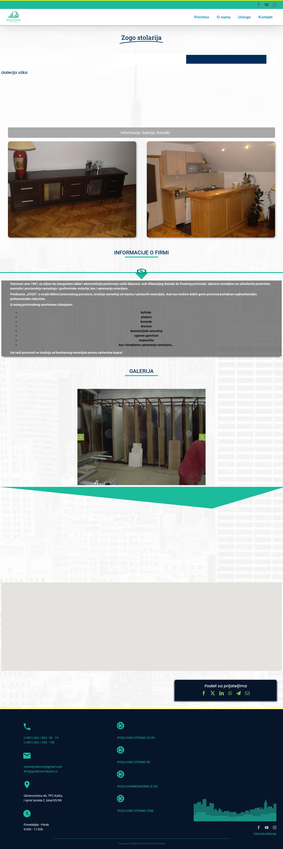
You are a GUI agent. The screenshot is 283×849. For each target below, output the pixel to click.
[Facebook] (203, 693)
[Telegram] (238, 693)
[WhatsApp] (230, 693)
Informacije (130, 132)
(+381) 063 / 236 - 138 (39, 742)
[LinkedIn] (221, 693)
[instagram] (274, 827)
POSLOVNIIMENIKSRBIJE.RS (137, 786)
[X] (212, 693)
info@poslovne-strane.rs (40, 771)
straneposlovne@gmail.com (43, 766)
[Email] (247, 693)
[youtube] (266, 827)
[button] (80, 437)
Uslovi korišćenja (265, 834)
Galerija (148, 132)
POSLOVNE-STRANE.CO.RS (136, 738)
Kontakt (163, 132)
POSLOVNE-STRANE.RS (133, 762)
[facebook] (258, 827)
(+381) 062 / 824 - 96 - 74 (41, 738)
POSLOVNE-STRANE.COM (135, 811)
